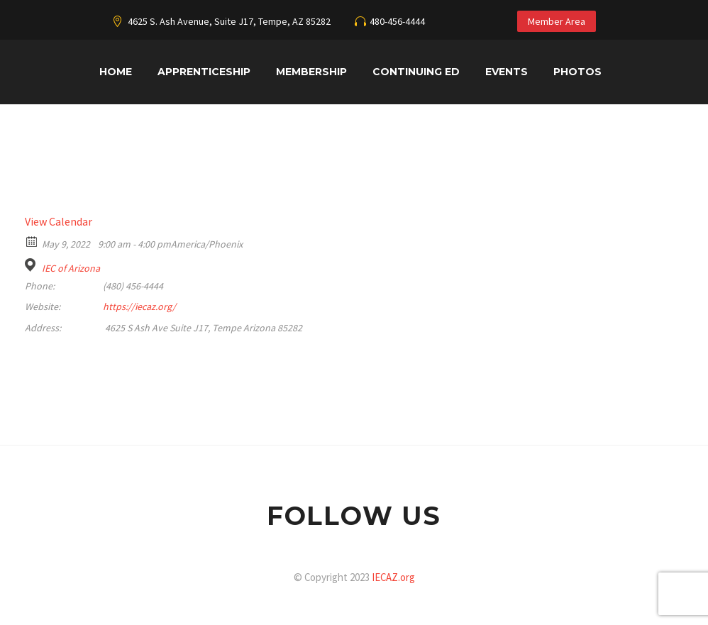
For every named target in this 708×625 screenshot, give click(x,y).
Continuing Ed (416, 71)
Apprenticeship (203, 71)
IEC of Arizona (71, 268)
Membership (311, 71)
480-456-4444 (397, 21)
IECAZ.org (393, 577)
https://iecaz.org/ (139, 306)
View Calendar (58, 221)
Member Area (556, 21)
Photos (577, 71)
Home (115, 71)
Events (506, 71)
